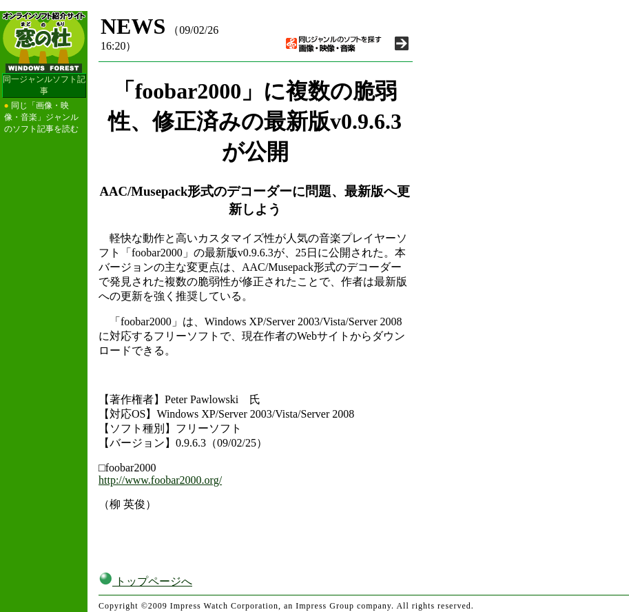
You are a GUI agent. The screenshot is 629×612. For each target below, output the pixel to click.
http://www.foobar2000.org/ (160, 480)
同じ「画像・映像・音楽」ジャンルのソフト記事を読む (41, 117)
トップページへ (145, 581)
